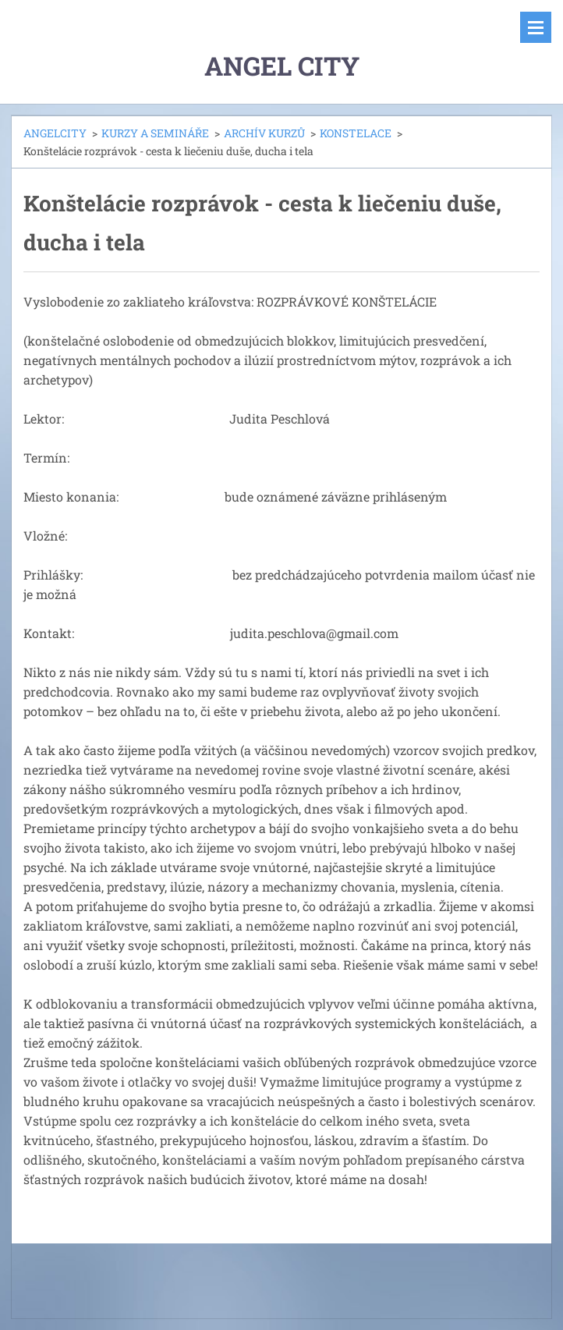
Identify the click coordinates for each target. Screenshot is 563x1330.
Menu (535, 27)
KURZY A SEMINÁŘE (155, 133)
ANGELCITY (55, 133)
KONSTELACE (355, 133)
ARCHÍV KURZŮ (264, 133)
